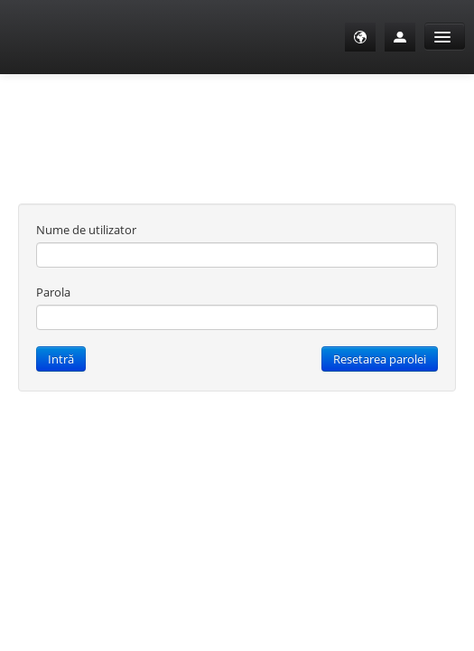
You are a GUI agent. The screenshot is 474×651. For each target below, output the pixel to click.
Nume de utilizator (86, 230)
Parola (53, 292)
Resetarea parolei (379, 359)
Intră (61, 359)
